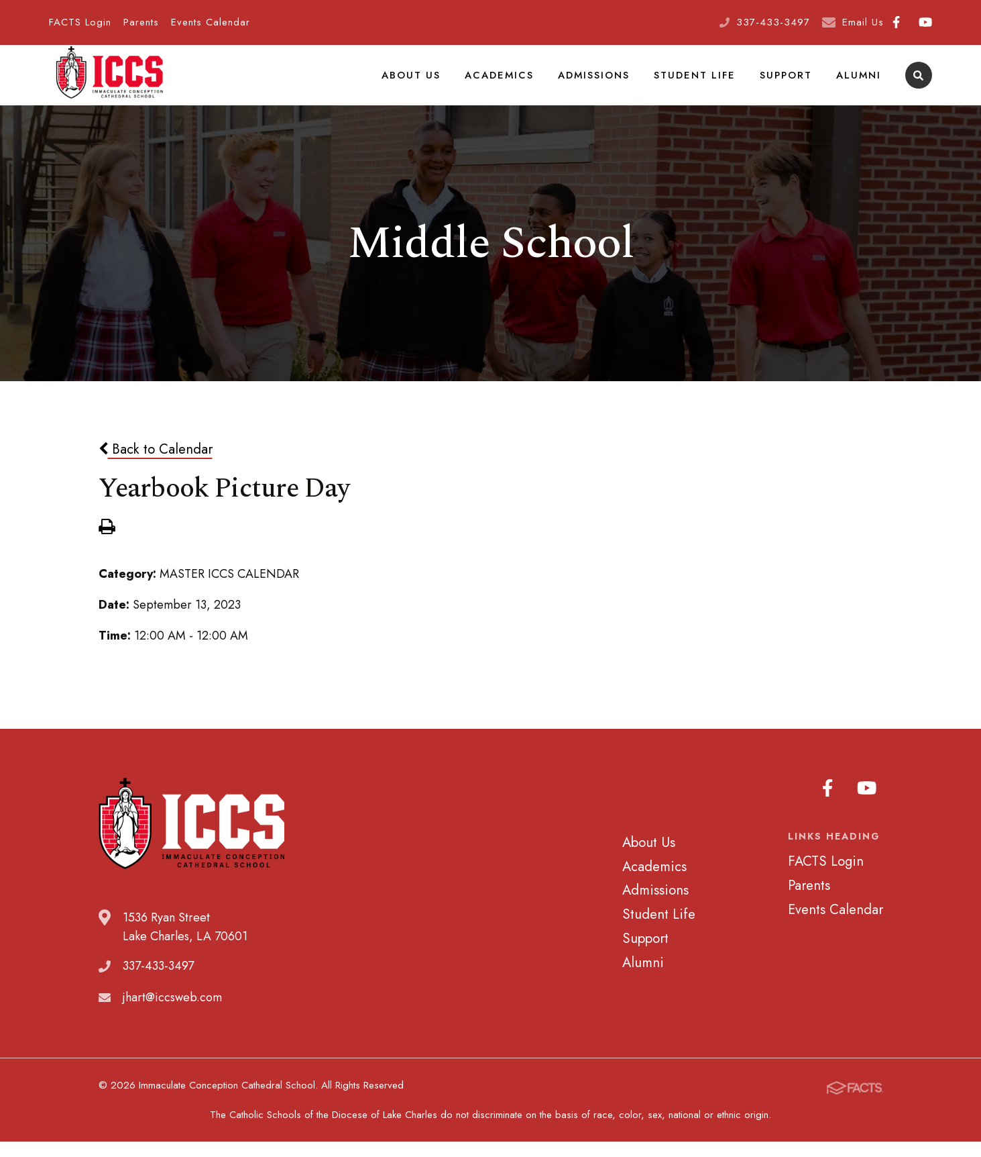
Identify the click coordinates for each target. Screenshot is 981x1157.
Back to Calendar (156, 466)
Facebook (896, 22)
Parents (141, 22)
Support (787, 83)
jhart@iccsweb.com (172, 1014)
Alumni (859, 83)
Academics (505, 83)
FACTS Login (80, 22)
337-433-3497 (773, 22)
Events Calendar (210, 22)
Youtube (925, 22)
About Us (419, 83)
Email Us (863, 22)
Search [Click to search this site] (918, 84)
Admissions (599, 83)
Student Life (698, 83)
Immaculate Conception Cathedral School (109, 84)
